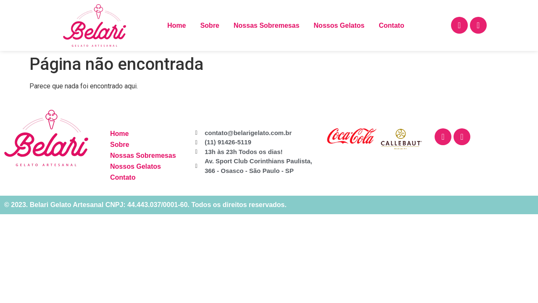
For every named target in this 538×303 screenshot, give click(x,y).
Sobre (209, 25)
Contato (391, 25)
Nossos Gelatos (339, 25)
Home (176, 25)
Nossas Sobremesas (267, 25)
